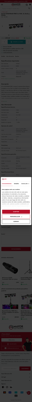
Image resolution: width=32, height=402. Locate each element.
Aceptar (16, 211)
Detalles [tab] (16, 183)
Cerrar (16, 221)
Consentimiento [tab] (7, 183)
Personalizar (16, 216)
